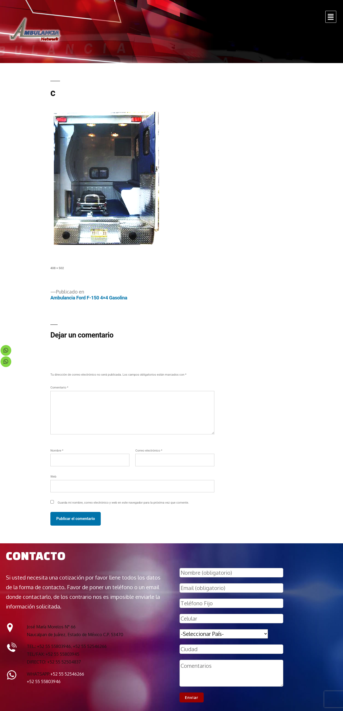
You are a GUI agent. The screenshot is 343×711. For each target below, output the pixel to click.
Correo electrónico (148, 450)
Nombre (56, 450)
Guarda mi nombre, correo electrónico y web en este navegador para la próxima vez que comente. (123, 502)
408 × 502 (57, 268)
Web (53, 476)
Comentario (59, 387)
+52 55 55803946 (44, 681)
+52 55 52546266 (67, 674)
